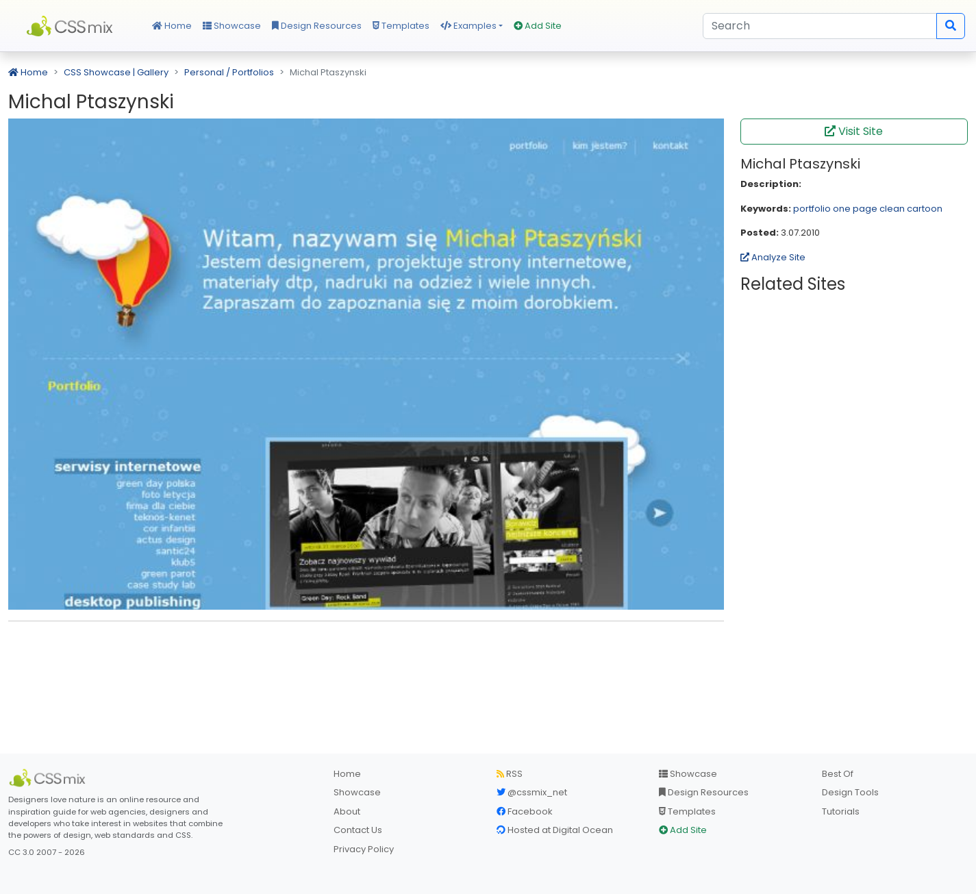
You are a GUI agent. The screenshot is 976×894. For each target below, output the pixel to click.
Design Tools (850, 792)
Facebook (525, 811)
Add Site (538, 25)
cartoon (924, 208)
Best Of (837, 773)
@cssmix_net (532, 792)
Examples (468, 25)
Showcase (232, 25)
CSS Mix (72, 26)
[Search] (820, 26)
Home (172, 25)
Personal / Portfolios (229, 72)
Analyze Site (772, 257)
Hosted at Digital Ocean (555, 829)
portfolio (812, 208)
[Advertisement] (365, 652)
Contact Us (358, 829)
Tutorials (841, 811)
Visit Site (854, 131)
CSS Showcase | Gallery (116, 72)
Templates (401, 25)
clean (892, 208)
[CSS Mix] (49, 778)
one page (855, 208)
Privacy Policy (364, 849)
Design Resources (317, 25)
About (347, 811)
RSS (510, 773)
